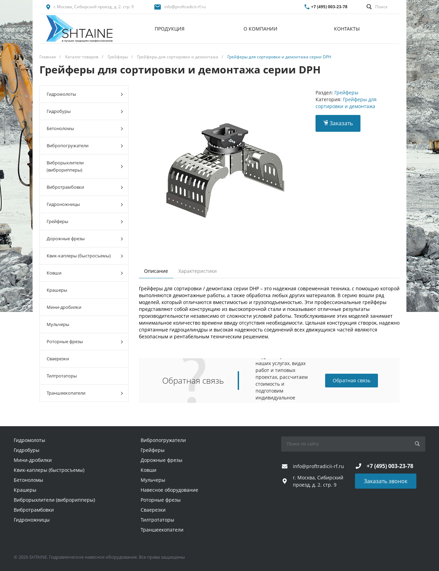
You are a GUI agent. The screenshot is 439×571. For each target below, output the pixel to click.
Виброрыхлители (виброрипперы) (85, 166)
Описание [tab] (156, 271)
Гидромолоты (85, 94)
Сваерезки (58, 359)
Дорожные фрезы (85, 238)
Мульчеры (58, 324)
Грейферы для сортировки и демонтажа (346, 102)
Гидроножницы (85, 204)
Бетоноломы (85, 128)
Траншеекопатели (85, 393)
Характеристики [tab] (197, 271)
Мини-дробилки (64, 307)
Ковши (85, 273)
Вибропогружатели (85, 145)
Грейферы (85, 221)
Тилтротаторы (62, 376)
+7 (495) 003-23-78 (329, 7)
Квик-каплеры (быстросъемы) (85, 256)
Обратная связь (351, 380)
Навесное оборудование (169, 490)
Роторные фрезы (85, 341)
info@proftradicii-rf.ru (185, 7)
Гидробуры (85, 111)
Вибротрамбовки (85, 187)
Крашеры (57, 290)
